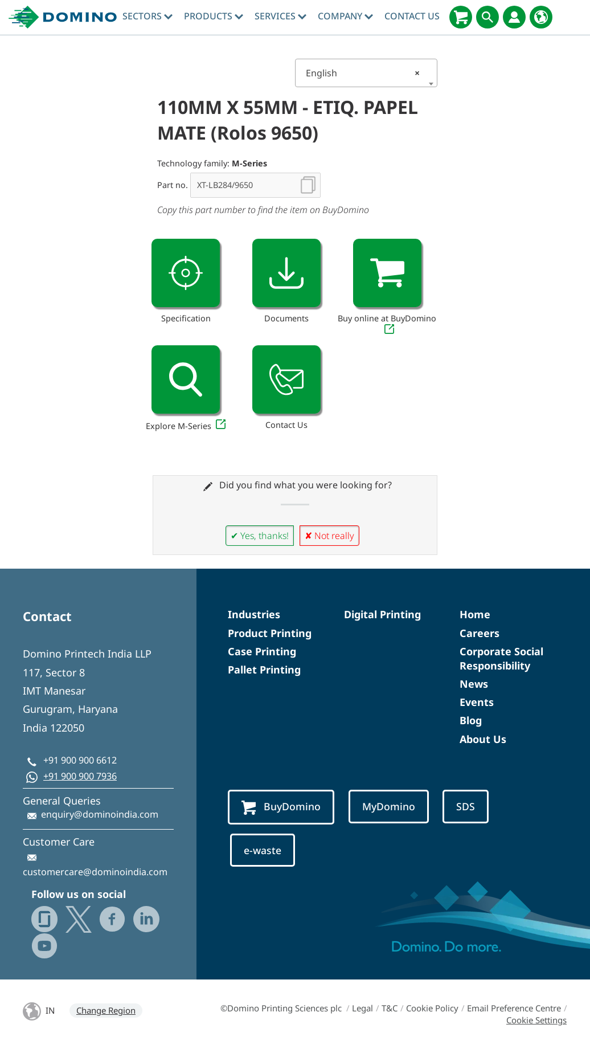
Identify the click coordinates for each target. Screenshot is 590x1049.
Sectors (147, 16)
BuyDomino (281, 807)
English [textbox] (363, 73)
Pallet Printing (264, 669)
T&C (390, 1008)
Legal (362, 1008)
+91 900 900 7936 (80, 776)
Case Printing (262, 651)
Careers (479, 633)
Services (280, 16)
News (474, 684)
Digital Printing (382, 614)
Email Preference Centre (514, 1008)
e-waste (262, 850)
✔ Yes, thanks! (260, 535)
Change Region (106, 1010)
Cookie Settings (536, 1020)
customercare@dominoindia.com (95, 872)
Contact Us (412, 16)
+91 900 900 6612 (80, 760)
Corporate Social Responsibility (501, 658)
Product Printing (270, 633)
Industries (254, 614)
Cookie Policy (432, 1008)
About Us (483, 739)
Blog (471, 720)
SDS (465, 806)
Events (477, 702)
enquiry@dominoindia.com (99, 814)
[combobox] (366, 73)
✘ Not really (329, 535)
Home (475, 614)
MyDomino (388, 806)
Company (345, 16)
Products (213, 16)
